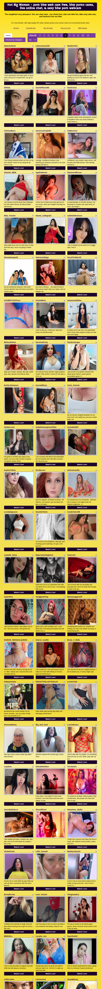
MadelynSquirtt (73, 757)
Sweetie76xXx (42, 458)
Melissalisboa (10, 308)
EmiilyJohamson (11, 346)
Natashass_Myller (75, 721)
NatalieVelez (72, 46)
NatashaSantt (10, 46)
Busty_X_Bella (73, 571)
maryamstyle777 (43, 907)
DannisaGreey (42, 308)
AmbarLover (9, 383)
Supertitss (8, 532)
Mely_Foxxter (10, 196)
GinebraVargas (73, 308)
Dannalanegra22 (11, 233)
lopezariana (9, 907)
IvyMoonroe (72, 121)
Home (8, 35)
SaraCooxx (72, 83)
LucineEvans (72, 646)
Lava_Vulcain (41, 795)
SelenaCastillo (73, 421)
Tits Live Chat (65, 28)
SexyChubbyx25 (74, 233)
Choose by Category (15, 40)
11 (88, 35)
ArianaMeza (41, 271)
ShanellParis (41, 721)
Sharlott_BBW (10, 158)
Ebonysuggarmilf (74, 532)
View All (32, 35)
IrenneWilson (41, 346)
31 (30, 40)
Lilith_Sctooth (42, 757)
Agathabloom (41, 158)
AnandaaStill (72, 383)
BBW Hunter (82, 28)
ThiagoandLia (73, 795)
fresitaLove (40, 421)
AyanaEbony (72, 870)
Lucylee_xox (41, 832)
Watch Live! (19, 78)
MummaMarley (10, 646)
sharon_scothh (42, 571)
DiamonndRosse (74, 158)
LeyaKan (8, 682)
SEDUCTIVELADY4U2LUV (47, 607)
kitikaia (7, 83)
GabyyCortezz (10, 607)
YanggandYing (42, 532)
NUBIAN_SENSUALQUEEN (15, 571)
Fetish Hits (71, 985)
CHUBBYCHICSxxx (12, 271)
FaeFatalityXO (73, 907)
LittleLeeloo (9, 870)
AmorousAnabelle (43, 121)
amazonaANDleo (74, 271)
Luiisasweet (41, 870)
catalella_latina (10, 496)
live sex (53, 966)
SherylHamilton (42, 682)
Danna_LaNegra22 (43, 196)
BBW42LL (8, 832)
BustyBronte (9, 795)
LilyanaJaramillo (43, 46)
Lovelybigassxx (11, 458)
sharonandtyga (42, 233)
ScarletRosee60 (42, 83)
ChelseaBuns (10, 121)
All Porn (16, 28)
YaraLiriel (71, 496)
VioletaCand (9, 757)
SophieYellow (10, 421)
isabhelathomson (74, 196)
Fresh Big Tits (31, 28)
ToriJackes (72, 682)
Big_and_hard (42, 646)
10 (83, 35)
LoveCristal (72, 607)
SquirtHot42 (72, 832)
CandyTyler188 (73, 458)
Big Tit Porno (48, 28)
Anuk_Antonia (73, 346)
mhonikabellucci (11, 721)
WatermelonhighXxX (44, 496)
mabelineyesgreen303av (46, 383)
